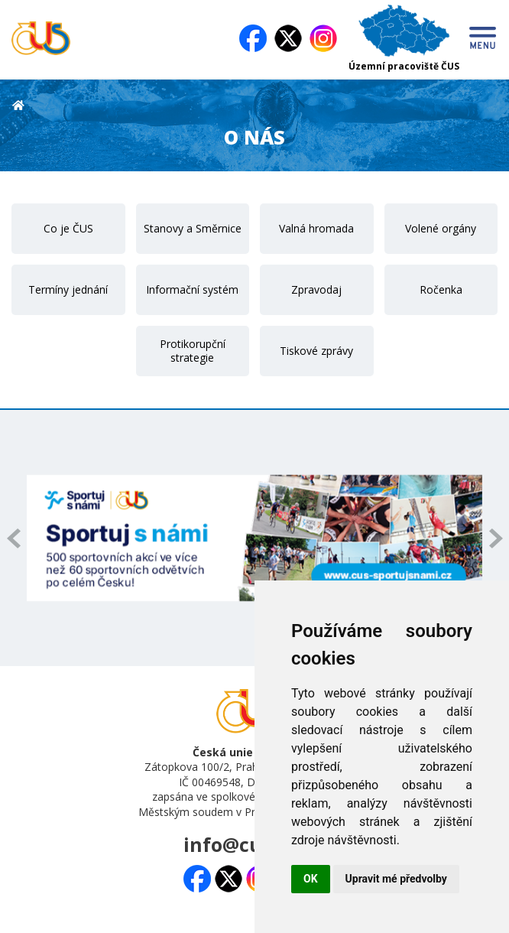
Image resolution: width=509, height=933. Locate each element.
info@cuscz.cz (248, 844)
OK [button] (310, 879)
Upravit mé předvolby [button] (396, 879)
